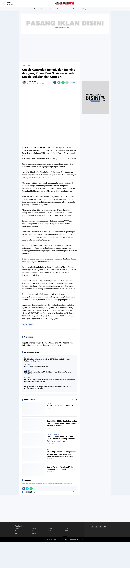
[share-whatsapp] (63, 82)
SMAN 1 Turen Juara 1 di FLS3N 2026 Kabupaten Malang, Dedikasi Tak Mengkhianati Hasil (61, 438)
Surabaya (51, 464)
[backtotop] (65, 537)
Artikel (17, 528)
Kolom (52, 9)
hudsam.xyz (80, 539)
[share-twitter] (58, 82)
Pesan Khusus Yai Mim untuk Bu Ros (36, 366)
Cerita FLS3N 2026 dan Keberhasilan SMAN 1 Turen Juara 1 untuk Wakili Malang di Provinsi (62, 423)
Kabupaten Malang (54, 434)
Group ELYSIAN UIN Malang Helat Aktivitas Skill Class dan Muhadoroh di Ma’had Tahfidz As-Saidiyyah (47, 388)
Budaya (34, 528)
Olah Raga (83, 9)
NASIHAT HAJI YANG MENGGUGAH (61, 406)
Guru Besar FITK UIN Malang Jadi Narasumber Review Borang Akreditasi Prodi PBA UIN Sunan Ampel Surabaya (49, 380)
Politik (59, 9)
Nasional (44, 9)
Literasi (74, 9)
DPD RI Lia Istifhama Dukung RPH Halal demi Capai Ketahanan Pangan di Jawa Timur (47, 373)
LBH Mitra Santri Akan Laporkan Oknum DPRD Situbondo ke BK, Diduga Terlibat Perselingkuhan (47, 360)
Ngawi (31, 324)
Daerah (36, 9)
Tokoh (92, 9)
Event (66, 528)
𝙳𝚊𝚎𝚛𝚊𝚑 (50, 449)
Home (24, 65)
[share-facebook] (54, 82)
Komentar (73, 82)
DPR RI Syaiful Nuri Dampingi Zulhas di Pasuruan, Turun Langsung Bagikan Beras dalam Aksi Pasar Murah (61, 454)
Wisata (67, 9)
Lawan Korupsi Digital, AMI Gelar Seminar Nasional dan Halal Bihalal (61, 468)
